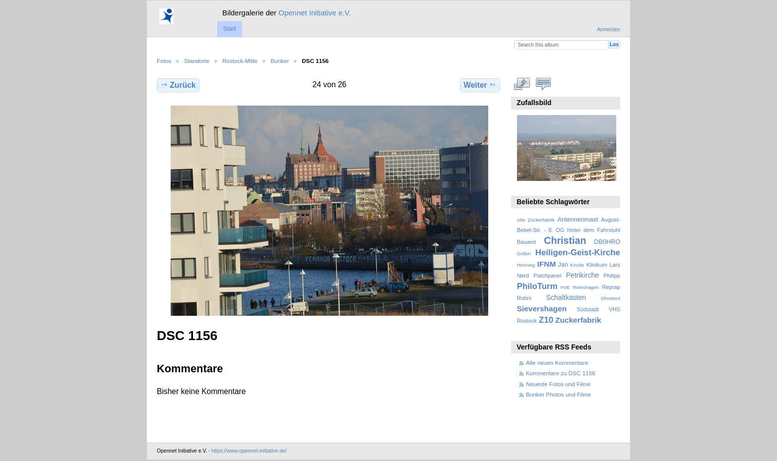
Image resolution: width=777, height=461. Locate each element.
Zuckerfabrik (578, 320)
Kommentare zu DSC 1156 (560, 373)
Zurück (177, 84)
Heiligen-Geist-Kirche (577, 252)
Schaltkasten (566, 297)
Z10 (546, 320)
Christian (565, 240)
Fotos (164, 61)
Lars (614, 265)
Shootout (610, 298)
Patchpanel (547, 276)
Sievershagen (542, 308)
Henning (526, 265)
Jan (563, 264)
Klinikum (596, 265)
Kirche (577, 265)
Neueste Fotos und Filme (558, 384)
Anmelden (608, 29)
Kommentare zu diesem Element (543, 84)
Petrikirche (582, 275)
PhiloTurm (537, 286)
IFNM (546, 264)
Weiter (480, 84)
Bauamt (526, 242)
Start (229, 28)
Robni (524, 298)
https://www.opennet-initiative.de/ (249, 451)
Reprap (611, 287)
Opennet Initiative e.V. (314, 12)
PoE (565, 287)
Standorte (196, 61)
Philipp (611, 276)
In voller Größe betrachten (522, 84)
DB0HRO (607, 241)
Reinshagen (586, 287)
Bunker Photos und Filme (558, 394)
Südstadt (587, 309)
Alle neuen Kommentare (557, 362)
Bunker (279, 61)
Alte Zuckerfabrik (536, 220)
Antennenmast (578, 219)
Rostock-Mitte (240, 61)
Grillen (524, 253)
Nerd (523, 276)
